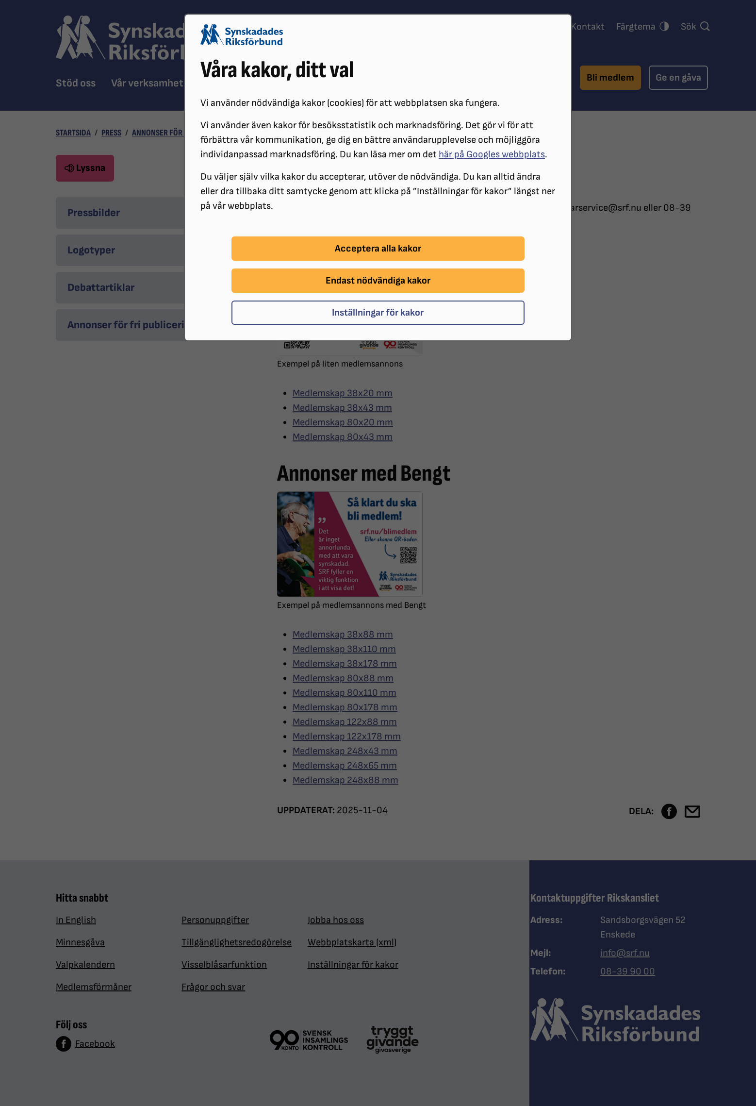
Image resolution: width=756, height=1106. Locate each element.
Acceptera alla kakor (378, 248)
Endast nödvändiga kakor (378, 280)
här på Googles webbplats (492, 154)
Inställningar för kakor (378, 312)
